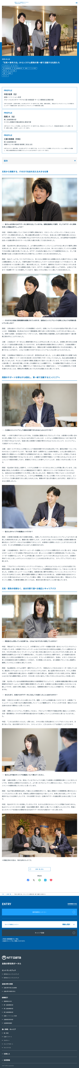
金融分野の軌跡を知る (10, 991)
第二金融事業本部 (8, 1008)
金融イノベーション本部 (10, 1016)
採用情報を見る (72, 904)
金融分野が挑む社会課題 (10, 987)
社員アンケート (8, 1036)
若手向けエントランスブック (11, 974)
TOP (3, 894)
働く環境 (6, 1033)
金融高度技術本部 (8, 1019)
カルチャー (7, 1040)
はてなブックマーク (45, 880)
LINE (39, 880)
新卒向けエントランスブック (11, 977)
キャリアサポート (8, 1044)
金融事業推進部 (8, 1023)
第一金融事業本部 (8, 1005)
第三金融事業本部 (8, 1012)
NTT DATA (7, 2)
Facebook (28, 880)
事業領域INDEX (8, 1001)
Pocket (51, 880)
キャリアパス (7, 1047)
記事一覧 (9, 894)
